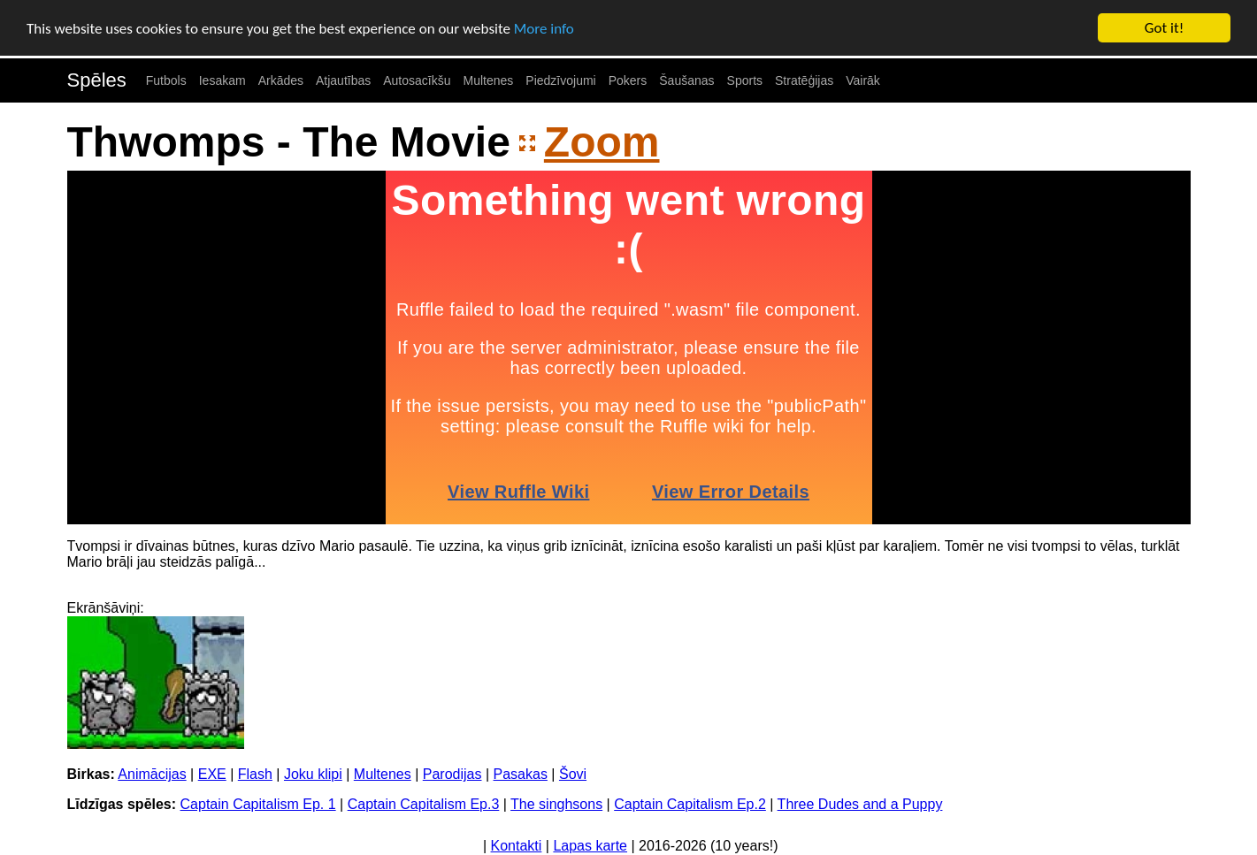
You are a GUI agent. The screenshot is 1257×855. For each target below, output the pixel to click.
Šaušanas (686, 80)
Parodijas (452, 774)
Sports (745, 80)
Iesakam (222, 80)
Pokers (628, 80)
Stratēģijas (804, 80)
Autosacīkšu (416, 80)
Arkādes (280, 80)
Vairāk (863, 80)
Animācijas (152, 774)
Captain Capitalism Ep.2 (690, 804)
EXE (212, 774)
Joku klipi (313, 774)
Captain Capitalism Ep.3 (424, 804)
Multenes (489, 80)
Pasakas (521, 774)
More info (544, 28)
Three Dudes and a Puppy (860, 804)
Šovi (572, 774)
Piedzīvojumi (560, 80)
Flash (255, 774)
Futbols (166, 80)
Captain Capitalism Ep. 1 (258, 804)
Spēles (96, 80)
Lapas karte (590, 845)
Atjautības (343, 80)
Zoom (602, 141)
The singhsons (556, 804)
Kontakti (516, 845)
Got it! (1164, 28)
